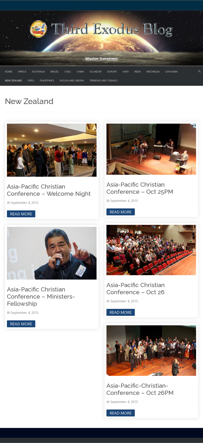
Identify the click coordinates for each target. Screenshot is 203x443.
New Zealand (13, 80)
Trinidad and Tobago (104, 80)
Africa (22, 71)
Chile (67, 71)
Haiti (126, 71)
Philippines (47, 80)
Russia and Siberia (72, 80)
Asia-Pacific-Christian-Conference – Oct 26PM (140, 389)
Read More (21, 214)
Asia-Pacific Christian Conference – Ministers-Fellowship (41, 296)
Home (8, 71)
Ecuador (96, 71)
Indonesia (153, 71)
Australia (38, 71)
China (80, 71)
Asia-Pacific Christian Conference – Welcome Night (49, 190)
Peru (31, 80)
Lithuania (171, 71)
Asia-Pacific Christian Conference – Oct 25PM (139, 188)
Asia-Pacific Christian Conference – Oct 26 (135, 289)
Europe (112, 71)
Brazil (55, 71)
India (137, 71)
